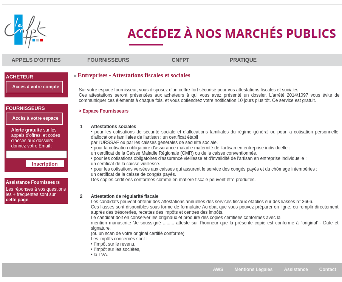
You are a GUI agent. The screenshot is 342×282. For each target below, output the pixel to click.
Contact (327, 269)
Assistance (296, 269)
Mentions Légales (254, 269)
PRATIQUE (243, 60)
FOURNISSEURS (108, 60)
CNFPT (180, 60)
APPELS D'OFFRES (35, 60)
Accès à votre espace (35, 118)
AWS (218, 269)
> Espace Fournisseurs (104, 111)
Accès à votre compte (35, 86)
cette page (17, 199)
